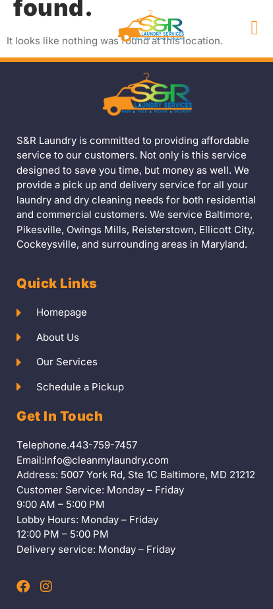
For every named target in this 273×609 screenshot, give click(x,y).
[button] (254, 28)
